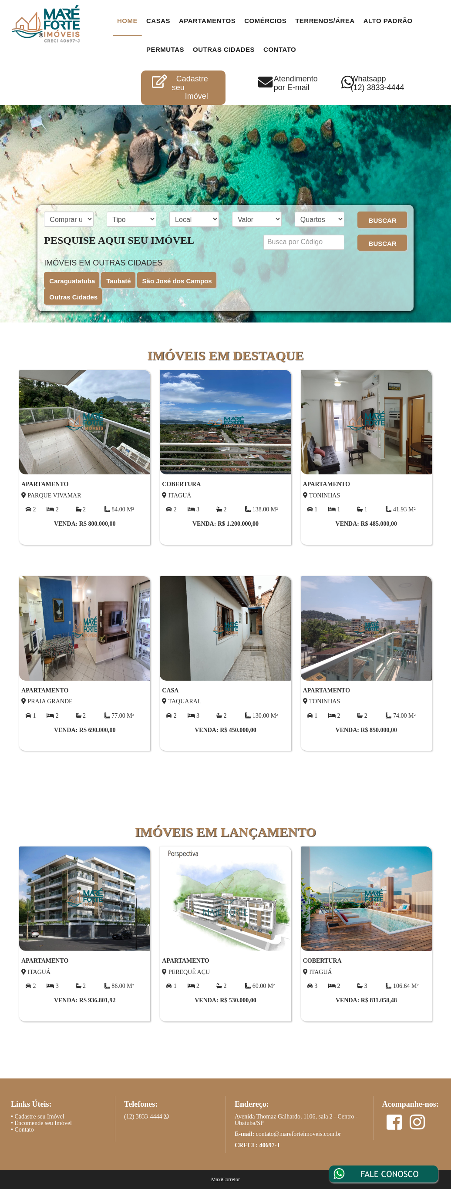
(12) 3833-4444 (146, 1116)
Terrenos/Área (325, 20)
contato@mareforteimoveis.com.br (298, 1134)
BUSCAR (383, 220)
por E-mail (292, 87)
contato (279, 49)
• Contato (22, 1129)
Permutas (165, 49)
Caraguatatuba (72, 281)
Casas (158, 20)
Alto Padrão (388, 20)
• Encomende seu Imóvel (41, 1123)
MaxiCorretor (225, 1179)
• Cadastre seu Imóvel (37, 1116)
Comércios (265, 20)
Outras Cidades (224, 49)
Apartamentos (207, 20)
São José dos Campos (177, 281)
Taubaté (118, 281)
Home (127, 20)
